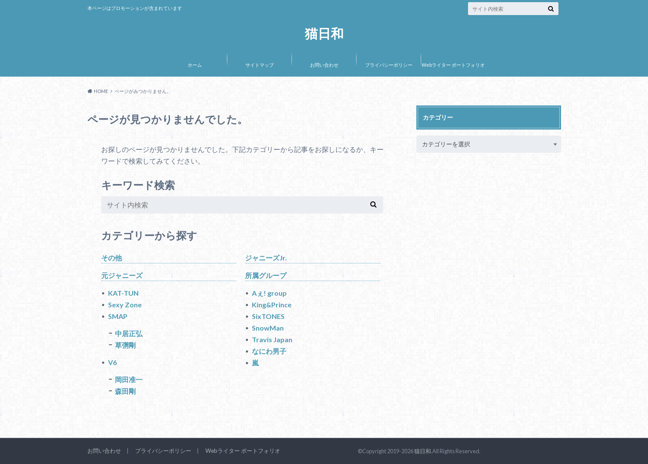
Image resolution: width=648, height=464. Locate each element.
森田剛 (125, 391)
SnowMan (268, 328)
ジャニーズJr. (266, 258)
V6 (112, 362)
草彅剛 (125, 345)
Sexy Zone (125, 304)
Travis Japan (272, 339)
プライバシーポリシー (388, 65)
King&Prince (271, 304)
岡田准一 (129, 379)
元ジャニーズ (122, 275)
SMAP (117, 316)
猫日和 (324, 33)
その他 (111, 258)
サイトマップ (259, 65)
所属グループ (265, 275)
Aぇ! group (269, 293)
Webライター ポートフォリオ (453, 65)
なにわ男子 (269, 351)
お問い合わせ (324, 65)
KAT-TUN (123, 293)
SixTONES (268, 316)
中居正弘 (129, 333)
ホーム (195, 65)
